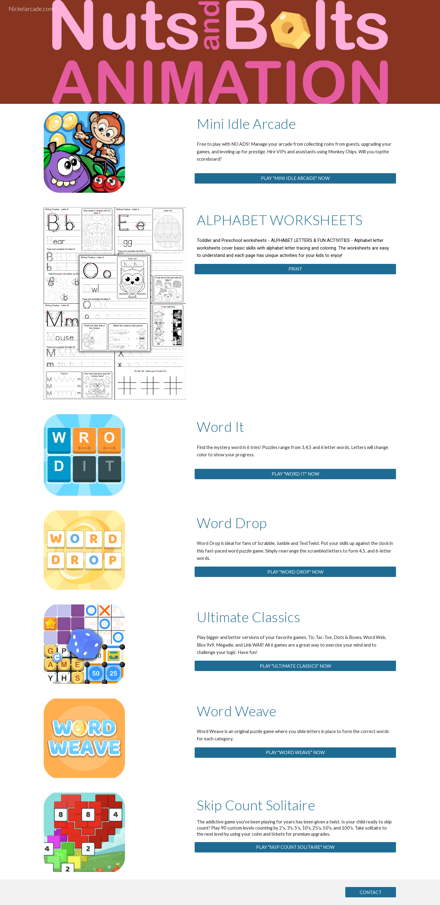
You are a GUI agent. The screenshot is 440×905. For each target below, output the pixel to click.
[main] (295, 123)
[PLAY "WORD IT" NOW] (295, 474)
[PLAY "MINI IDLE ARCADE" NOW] (295, 178)
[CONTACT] (370, 892)
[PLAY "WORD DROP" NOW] (295, 572)
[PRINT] (295, 269)
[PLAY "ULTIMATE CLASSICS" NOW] (295, 666)
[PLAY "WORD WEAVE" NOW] (295, 753)
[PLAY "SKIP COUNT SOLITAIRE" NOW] (295, 847)
